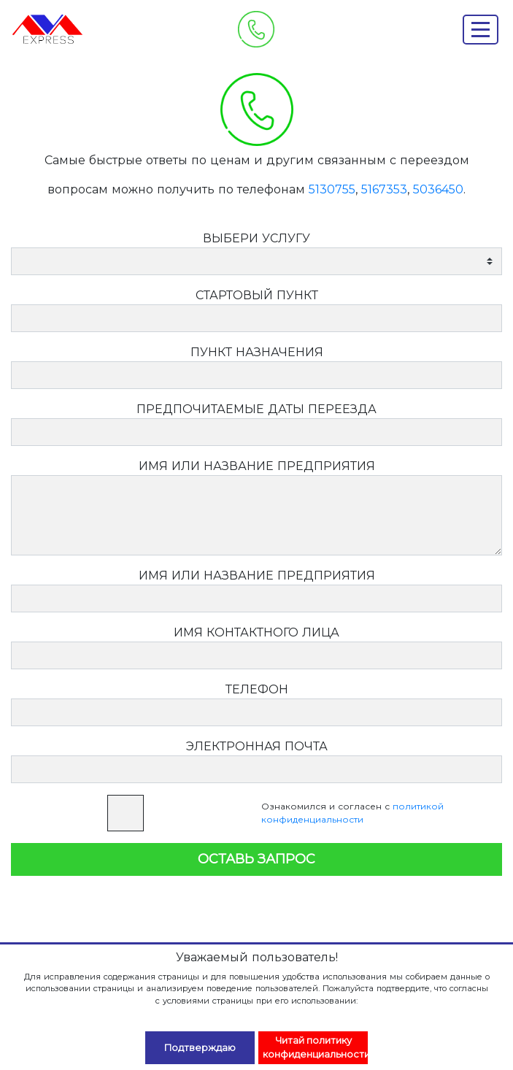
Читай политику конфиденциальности (315, 1047)
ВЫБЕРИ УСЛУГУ (256, 238)
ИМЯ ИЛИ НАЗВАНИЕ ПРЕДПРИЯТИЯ (257, 466)
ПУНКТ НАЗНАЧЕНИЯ (256, 352)
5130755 (332, 189)
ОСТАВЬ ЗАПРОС (256, 859)
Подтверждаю (200, 1047)
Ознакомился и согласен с (352, 813)
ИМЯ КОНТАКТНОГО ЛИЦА (256, 632)
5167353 (384, 189)
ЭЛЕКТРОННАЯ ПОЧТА (257, 746)
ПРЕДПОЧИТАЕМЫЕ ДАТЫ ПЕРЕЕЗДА (256, 409)
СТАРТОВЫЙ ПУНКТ (257, 295)
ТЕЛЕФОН (256, 689)
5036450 (438, 189)
